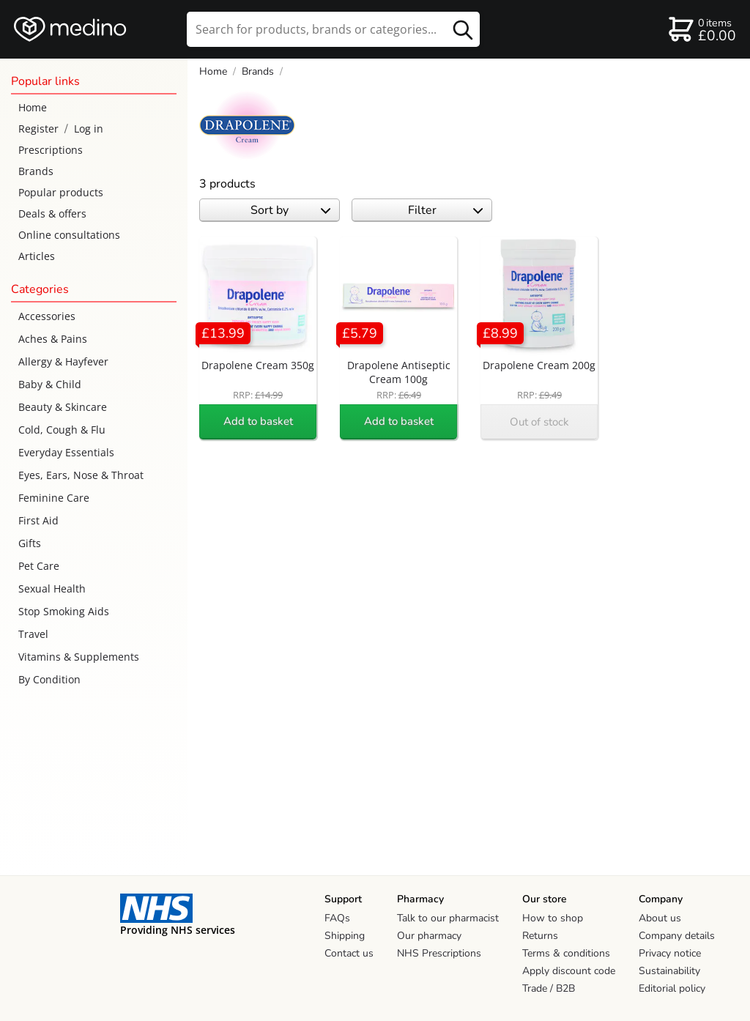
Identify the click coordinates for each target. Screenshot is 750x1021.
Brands (35, 171)
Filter (445, 210)
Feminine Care (53, 498)
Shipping (344, 936)
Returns (540, 936)
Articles (36, 256)
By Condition (49, 679)
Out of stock (539, 422)
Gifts (29, 543)
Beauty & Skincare (62, 407)
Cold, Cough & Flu (61, 430)
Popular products (60, 192)
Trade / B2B (548, 988)
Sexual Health (52, 588)
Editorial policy (672, 988)
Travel (33, 634)
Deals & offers (52, 213)
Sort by (290, 210)
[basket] (701, 29)
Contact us (349, 953)
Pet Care (38, 566)
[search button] (463, 29)
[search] (333, 29)
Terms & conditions (566, 953)
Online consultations (69, 235)
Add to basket (258, 421)
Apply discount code (568, 971)
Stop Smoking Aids (63, 611)
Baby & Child (49, 384)
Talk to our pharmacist (448, 918)
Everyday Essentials (66, 452)
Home (32, 107)
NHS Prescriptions (439, 953)
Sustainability (669, 971)
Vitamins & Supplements (78, 657)
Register (38, 128)
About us (660, 918)
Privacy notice (670, 953)
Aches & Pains (52, 339)
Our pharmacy (429, 936)
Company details (677, 936)
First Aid (38, 520)
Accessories (46, 316)
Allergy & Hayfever (63, 361)
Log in (88, 128)
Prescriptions (50, 150)
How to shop (552, 918)
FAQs (337, 918)
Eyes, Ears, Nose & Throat (81, 475)
